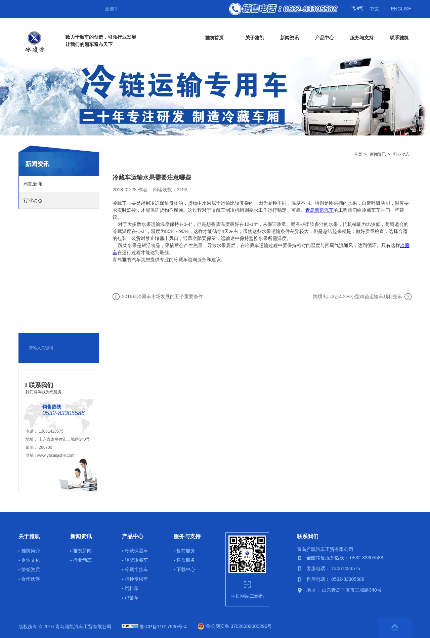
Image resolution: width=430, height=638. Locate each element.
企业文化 (30, 560)
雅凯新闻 (33, 184)
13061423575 (51, 431)
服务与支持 (362, 37)
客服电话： (318, 568)
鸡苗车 (132, 597)
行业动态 (33, 200)
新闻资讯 (289, 37)
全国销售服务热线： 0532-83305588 (344, 557)
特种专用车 (136, 579)
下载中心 (185, 569)
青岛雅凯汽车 (319, 210)
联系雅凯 (399, 37)
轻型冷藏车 (136, 560)
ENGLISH (401, 8)
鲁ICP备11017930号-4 (163, 626)
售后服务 (185, 560)
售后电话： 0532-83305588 (335, 579)
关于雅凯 (254, 37)
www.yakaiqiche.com (55, 455)
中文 (374, 8)
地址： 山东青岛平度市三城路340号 (343, 590)
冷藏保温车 (136, 550)
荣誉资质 (30, 569)
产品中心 (324, 37)
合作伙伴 (30, 579)
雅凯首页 (214, 37)
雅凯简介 (30, 550)
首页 (358, 154)
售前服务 (185, 550)
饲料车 (132, 588)
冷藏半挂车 (136, 569)
